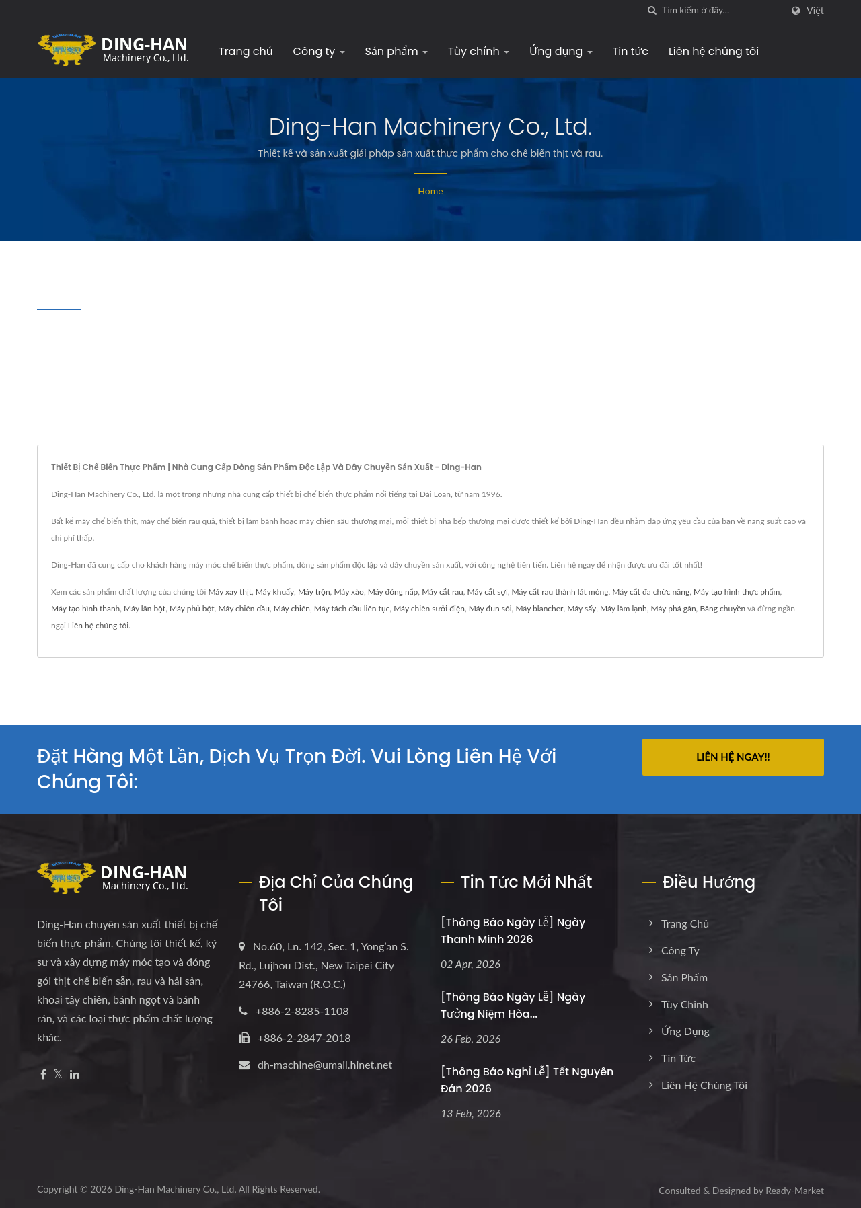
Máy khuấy (275, 592)
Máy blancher (539, 608)
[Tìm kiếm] (652, 10)
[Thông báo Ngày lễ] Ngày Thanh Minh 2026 (513, 931)
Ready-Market (794, 1190)
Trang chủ (246, 51)
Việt (815, 10)
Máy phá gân (673, 608)
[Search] (722, 10)
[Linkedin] (74, 1074)
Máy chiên (292, 608)
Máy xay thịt (230, 592)
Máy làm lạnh (623, 608)
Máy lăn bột (144, 608)
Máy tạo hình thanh (85, 608)
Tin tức (630, 51)
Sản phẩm (396, 51)
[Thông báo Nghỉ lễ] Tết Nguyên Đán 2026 (527, 1080)
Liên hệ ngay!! (733, 757)
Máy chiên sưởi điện (429, 608)
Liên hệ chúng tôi (714, 51)
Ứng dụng (561, 51)
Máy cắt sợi (487, 592)
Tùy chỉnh (478, 51)
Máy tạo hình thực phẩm (737, 592)
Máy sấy (581, 608)
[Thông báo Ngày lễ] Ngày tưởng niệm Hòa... (513, 1005)
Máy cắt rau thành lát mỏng (560, 592)
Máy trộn (314, 592)
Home (430, 190)
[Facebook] (43, 1074)
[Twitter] (58, 1074)
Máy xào (349, 592)
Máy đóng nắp (393, 592)
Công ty (319, 51)
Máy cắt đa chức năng (650, 592)
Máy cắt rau (442, 592)
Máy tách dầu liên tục (352, 608)
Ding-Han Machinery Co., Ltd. (175, 1189)
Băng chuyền (722, 608)
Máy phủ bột (192, 608)
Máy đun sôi (490, 608)
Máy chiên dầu (244, 608)
